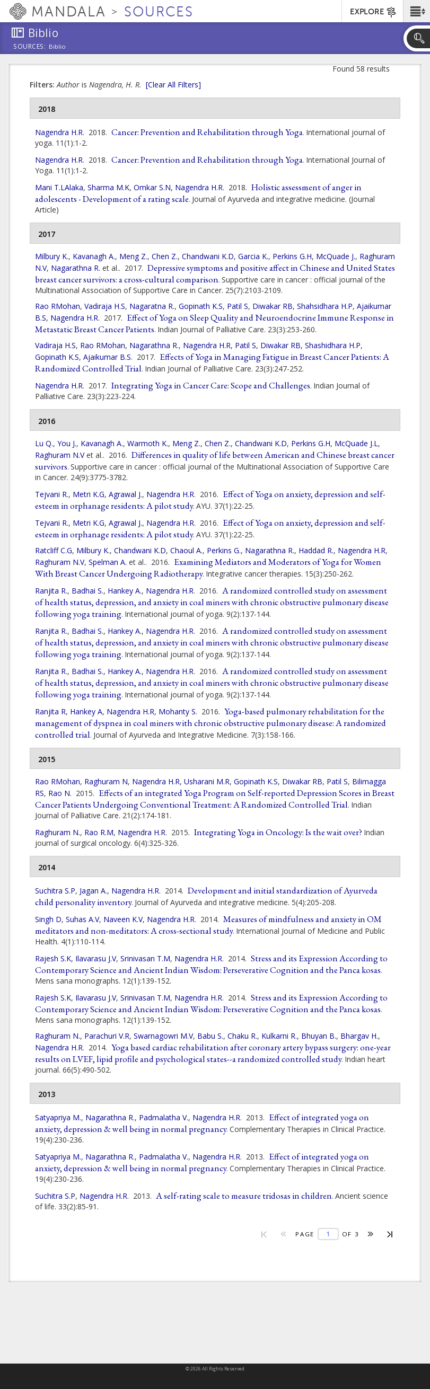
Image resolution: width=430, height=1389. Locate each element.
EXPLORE (373, 12)
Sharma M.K (108, 187)
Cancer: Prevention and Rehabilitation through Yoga (207, 132)
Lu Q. (44, 443)
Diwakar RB (272, 306)
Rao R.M (98, 832)
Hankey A (86, 711)
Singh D (48, 919)
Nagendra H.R (59, 132)
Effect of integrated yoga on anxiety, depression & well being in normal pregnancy (202, 1123)
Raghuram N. (57, 832)
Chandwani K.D (208, 256)
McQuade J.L (356, 443)
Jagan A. (93, 891)
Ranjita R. (51, 591)
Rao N (59, 793)
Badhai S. (87, 591)
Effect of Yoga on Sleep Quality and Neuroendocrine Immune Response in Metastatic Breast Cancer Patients (214, 323)
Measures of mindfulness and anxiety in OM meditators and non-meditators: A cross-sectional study (208, 924)
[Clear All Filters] (173, 84)
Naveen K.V (123, 919)
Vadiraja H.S (104, 306)
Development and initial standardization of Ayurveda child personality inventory (206, 896)
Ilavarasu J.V (95, 958)
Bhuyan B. (318, 1036)
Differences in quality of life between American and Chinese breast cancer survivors (214, 460)
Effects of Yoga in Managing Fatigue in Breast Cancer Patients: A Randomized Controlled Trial (212, 362)
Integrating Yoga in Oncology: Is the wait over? (278, 832)
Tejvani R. (51, 494)
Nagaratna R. (151, 306)
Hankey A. (125, 591)
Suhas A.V (82, 919)
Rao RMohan (57, 306)
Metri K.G (88, 494)
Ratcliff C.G (53, 550)
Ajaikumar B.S (107, 357)
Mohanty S (177, 711)
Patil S (237, 306)
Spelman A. (108, 562)
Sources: (29, 47)
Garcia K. (253, 256)
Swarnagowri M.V (163, 1036)
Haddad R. (316, 550)
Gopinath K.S (201, 306)
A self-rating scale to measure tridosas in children (244, 1195)
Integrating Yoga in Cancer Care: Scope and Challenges (210, 385)
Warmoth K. (147, 443)
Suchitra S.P (55, 891)
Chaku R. (242, 1036)
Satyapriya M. (58, 1117)
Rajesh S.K (53, 958)
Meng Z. (133, 256)
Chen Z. (165, 256)
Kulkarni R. (279, 1036)
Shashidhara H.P (333, 345)
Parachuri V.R (106, 1036)
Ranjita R (50, 711)
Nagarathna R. (75, 268)
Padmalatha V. (163, 1117)
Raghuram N (106, 781)
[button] (416, 11)
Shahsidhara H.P (325, 306)
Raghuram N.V (59, 455)
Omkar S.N (152, 187)
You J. (66, 443)
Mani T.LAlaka (59, 187)
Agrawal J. (125, 494)
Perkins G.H (292, 256)
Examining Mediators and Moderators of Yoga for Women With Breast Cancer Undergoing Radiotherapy (208, 567)
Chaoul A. (186, 550)
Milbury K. (51, 256)
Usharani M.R (207, 781)
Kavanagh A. (94, 256)
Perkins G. (224, 550)
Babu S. (210, 1036)
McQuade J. (335, 256)
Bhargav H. (359, 1036)
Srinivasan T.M (145, 958)
